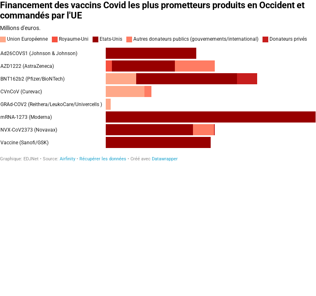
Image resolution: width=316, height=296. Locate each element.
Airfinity (67, 159)
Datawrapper (165, 159)
